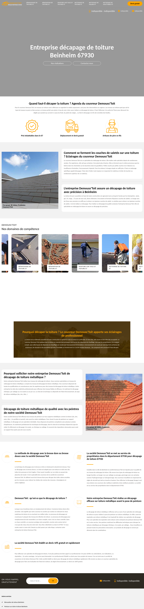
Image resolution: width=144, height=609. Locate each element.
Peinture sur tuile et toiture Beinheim (15, 606)
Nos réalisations (57, 63)
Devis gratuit (135, 4)
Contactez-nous (87, 63)
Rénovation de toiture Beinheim (14, 602)
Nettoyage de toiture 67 (79, 3)
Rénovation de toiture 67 (47, 3)
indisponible (96, 11)
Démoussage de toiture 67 (31, 3)
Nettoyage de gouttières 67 (108, 3)
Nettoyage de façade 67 (94, 3)
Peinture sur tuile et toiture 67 (65, 3)
